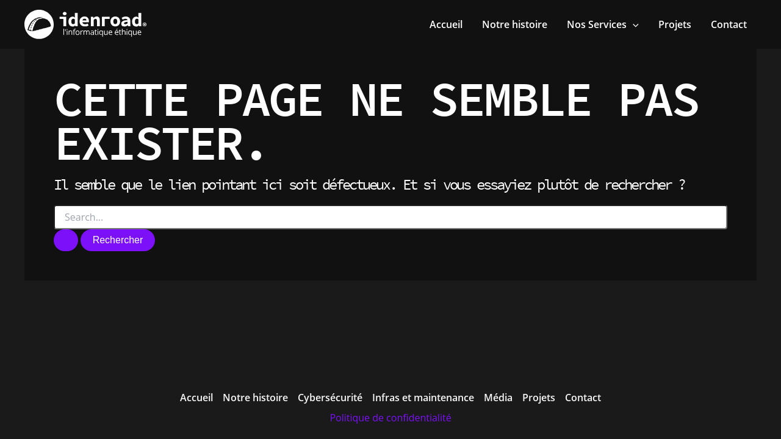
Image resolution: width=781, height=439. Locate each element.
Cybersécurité (330, 397)
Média (498, 397)
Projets (538, 397)
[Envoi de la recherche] (66, 240)
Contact (583, 397)
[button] (603, 24)
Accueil (196, 397)
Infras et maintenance (423, 397)
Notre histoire (255, 397)
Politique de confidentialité (390, 417)
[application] (633, 24)
